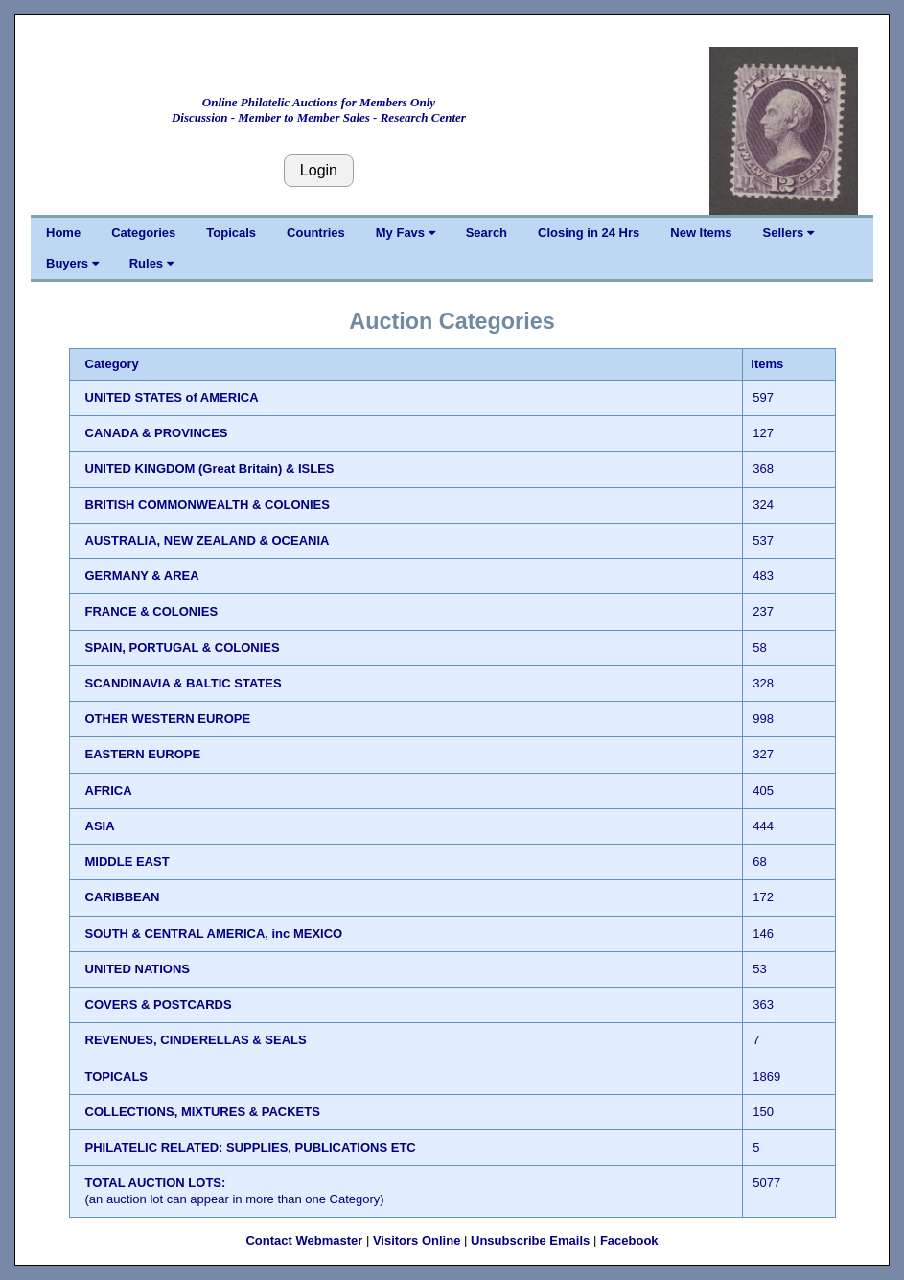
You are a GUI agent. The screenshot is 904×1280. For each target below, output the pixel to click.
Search (486, 232)
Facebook (629, 1240)
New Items (700, 232)
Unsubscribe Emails (530, 1240)
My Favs (405, 232)
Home (63, 232)
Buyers (72, 263)
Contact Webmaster (303, 1240)
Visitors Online (417, 1240)
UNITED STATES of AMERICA (172, 397)
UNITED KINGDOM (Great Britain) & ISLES (210, 468)
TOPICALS (117, 1076)
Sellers (788, 232)
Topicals (231, 232)
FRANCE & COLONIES (152, 611)
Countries (316, 232)
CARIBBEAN (122, 897)
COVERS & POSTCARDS (158, 1004)
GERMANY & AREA (142, 576)
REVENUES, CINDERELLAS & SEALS (196, 1040)
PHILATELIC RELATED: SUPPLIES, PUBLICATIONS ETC (250, 1147)
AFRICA (108, 790)
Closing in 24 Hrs (588, 232)
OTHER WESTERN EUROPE (168, 718)
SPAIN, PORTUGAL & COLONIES (182, 647)
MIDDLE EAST (127, 861)
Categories (143, 232)
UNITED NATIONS (138, 969)
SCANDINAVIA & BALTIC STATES (183, 683)
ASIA (100, 826)
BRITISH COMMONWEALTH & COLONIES (207, 505)
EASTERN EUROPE (143, 754)
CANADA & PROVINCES (156, 433)
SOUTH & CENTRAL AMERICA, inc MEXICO (214, 933)
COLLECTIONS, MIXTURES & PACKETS (202, 1112)
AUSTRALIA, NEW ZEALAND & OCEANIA (207, 540)
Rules (151, 263)
